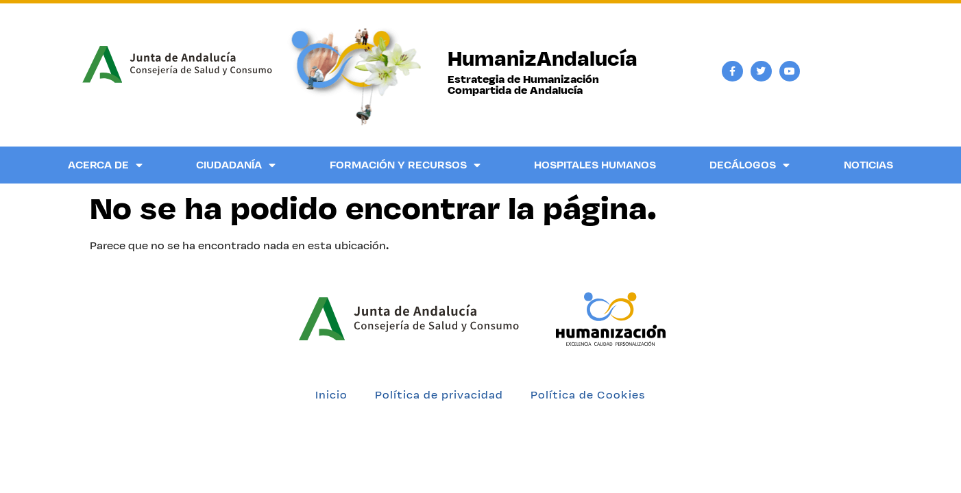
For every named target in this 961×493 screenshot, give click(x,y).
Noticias (868, 164)
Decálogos (749, 165)
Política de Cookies (588, 395)
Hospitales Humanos (595, 164)
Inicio (331, 395)
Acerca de (105, 165)
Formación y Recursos (405, 165)
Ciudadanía (236, 165)
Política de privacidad (439, 395)
